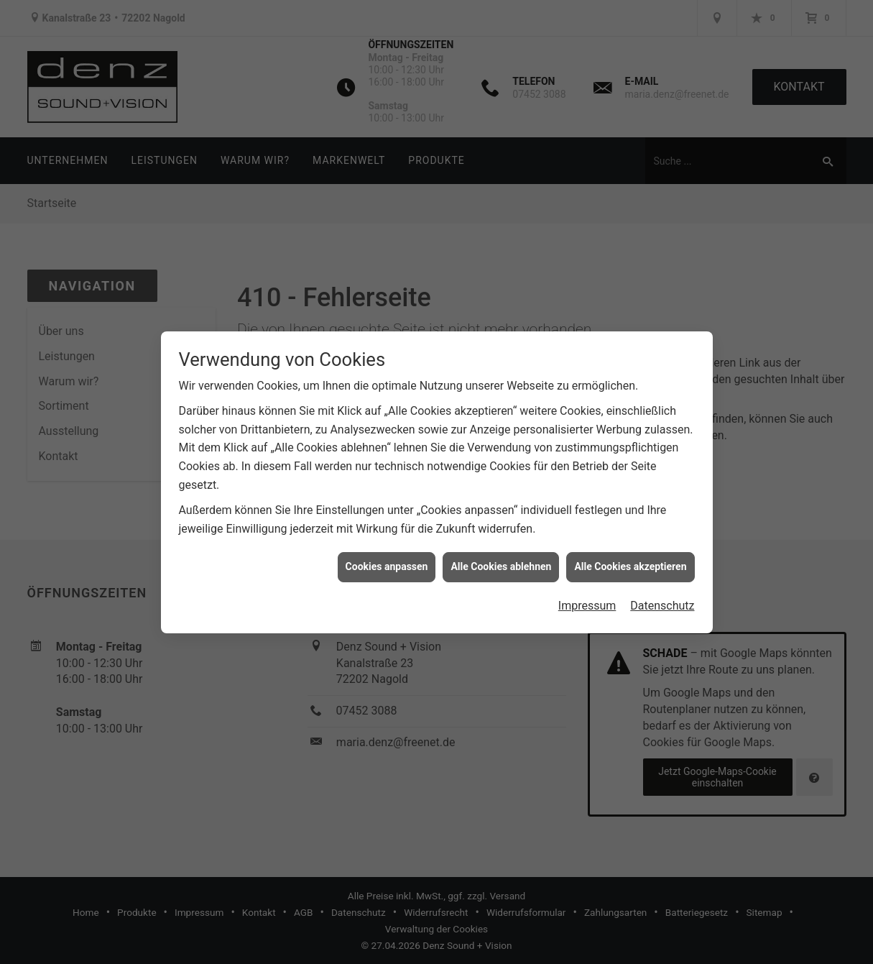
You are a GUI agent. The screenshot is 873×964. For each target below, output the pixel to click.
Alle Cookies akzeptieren (630, 563)
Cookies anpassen (387, 563)
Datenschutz (662, 602)
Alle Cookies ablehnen (501, 563)
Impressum (587, 602)
